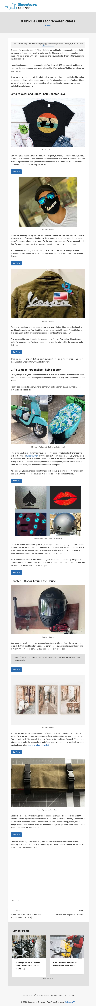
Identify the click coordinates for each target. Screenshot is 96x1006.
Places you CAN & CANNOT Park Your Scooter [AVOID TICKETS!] (28, 914)
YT (73, 995)
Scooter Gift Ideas (18, 901)
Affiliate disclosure (48, 46)
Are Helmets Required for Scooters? (67, 912)
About (67, 995)
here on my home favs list (38, 745)
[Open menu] (92, 6)
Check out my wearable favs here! (36, 362)
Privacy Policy (57, 995)
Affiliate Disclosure (41, 995)
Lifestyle (48, 25)
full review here (32, 456)
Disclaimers (27, 995)
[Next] (80, 956)
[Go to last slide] (16, 956)
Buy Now (16, 171)
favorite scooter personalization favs (26, 562)
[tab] (43, 978)
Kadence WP (69, 1002)
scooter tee (18, 164)
